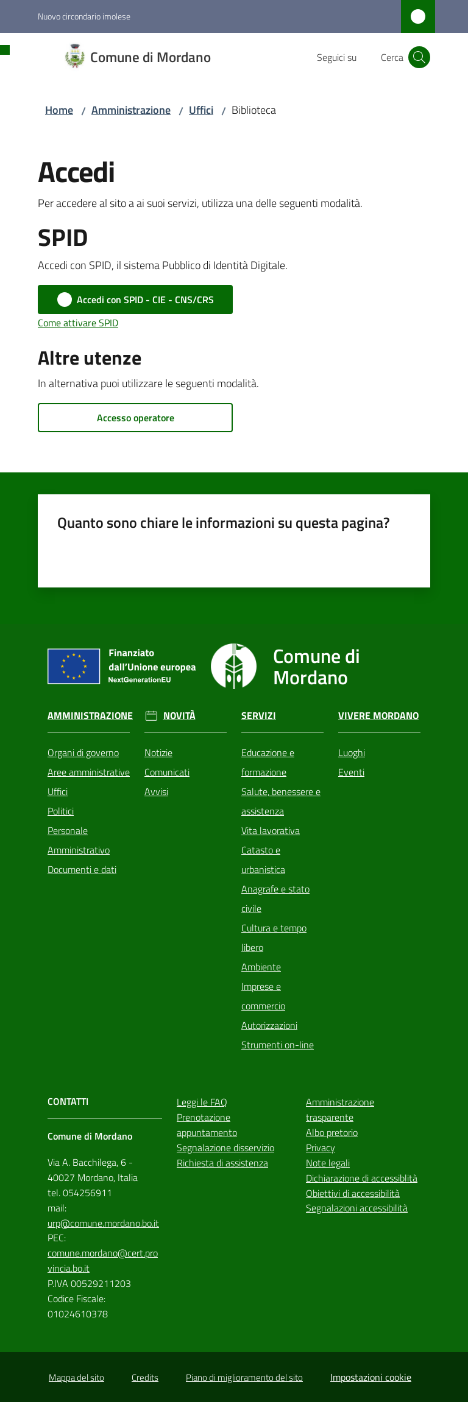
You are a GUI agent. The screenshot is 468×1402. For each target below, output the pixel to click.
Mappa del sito (76, 1377)
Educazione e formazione (267, 762)
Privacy (320, 1147)
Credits (145, 1377)
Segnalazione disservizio (225, 1147)
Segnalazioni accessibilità (357, 1207)
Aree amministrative (89, 772)
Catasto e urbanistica (263, 860)
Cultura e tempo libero (274, 937)
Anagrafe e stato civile (275, 899)
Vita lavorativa (270, 830)
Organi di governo (83, 752)
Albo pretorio (332, 1132)
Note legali (328, 1162)
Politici (61, 811)
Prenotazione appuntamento (207, 1125)
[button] (419, 57)
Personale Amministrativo (79, 840)
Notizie (158, 752)
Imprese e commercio (263, 996)
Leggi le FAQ (202, 1102)
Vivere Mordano (378, 716)
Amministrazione (131, 110)
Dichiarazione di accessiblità (361, 1178)
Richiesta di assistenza (222, 1162)
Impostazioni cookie (370, 1377)
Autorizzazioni (269, 1025)
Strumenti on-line (277, 1044)
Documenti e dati (82, 869)
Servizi (258, 716)
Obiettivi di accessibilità (353, 1193)
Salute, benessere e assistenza (281, 801)
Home (59, 110)
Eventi (351, 772)
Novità (179, 716)
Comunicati (167, 772)
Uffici (201, 110)
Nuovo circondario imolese (84, 16)
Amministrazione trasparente (340, 1109)
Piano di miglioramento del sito (244, 1377)
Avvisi (156, 791)
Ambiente (261, 966)
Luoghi (351, 752)
